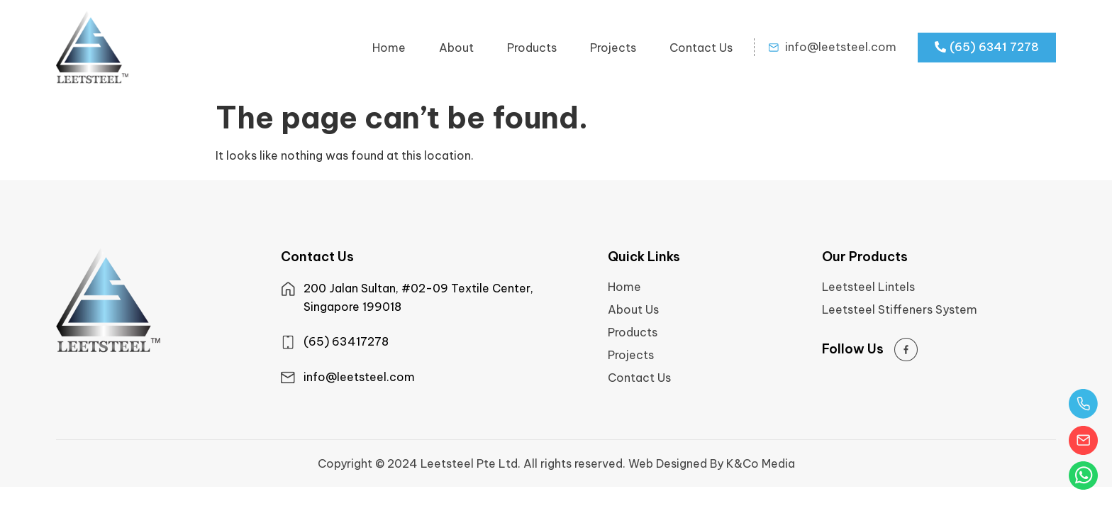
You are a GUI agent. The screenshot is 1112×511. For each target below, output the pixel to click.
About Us (633, 309)
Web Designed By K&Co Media (711, 463)
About (456, 47)
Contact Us (701, 47)
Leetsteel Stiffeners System (899, 309)
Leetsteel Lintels (868, 287)
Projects (613, 47)
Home (389, 47)
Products (532, 47)
